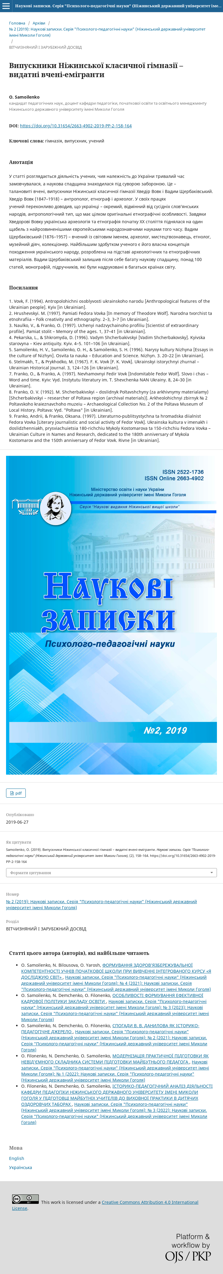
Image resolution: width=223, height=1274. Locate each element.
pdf (18, 793)
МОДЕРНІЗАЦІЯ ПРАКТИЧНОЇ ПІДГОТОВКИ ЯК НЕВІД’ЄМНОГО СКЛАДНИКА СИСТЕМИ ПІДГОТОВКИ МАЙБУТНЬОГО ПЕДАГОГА (115, 1059)
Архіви (39, 23)
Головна (17, 23)
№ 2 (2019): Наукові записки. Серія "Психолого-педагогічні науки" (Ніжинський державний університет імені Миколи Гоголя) (107, 32)
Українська (20, 1167)
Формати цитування (30, 872)
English (16, 1158)
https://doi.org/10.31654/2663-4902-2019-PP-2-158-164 (76, 126)
